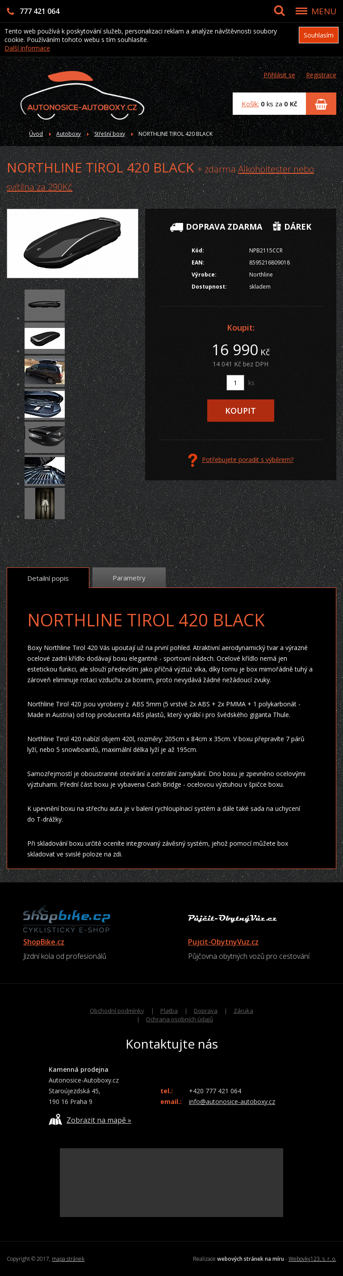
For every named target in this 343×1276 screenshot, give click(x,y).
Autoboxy (68, 134)
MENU (323, 11)
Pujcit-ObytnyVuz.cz (223, 942)
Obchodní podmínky (117, 1011)
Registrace (321, 75)
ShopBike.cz (43, 942)
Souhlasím (319, 35)
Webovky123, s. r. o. (312, 1259)
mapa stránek (68, 1259)
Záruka (243, 1011)
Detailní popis (48, 578)
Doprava (206, 1011)
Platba (169, 1011)
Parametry (129, 577)
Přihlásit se (279, 75)
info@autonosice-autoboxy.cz (232, 1101)
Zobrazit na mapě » (90, 1119)
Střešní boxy (109, 134)
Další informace (27, 48)
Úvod (36, 134)
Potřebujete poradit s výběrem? (240, 460)
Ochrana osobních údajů (179, 1019)
